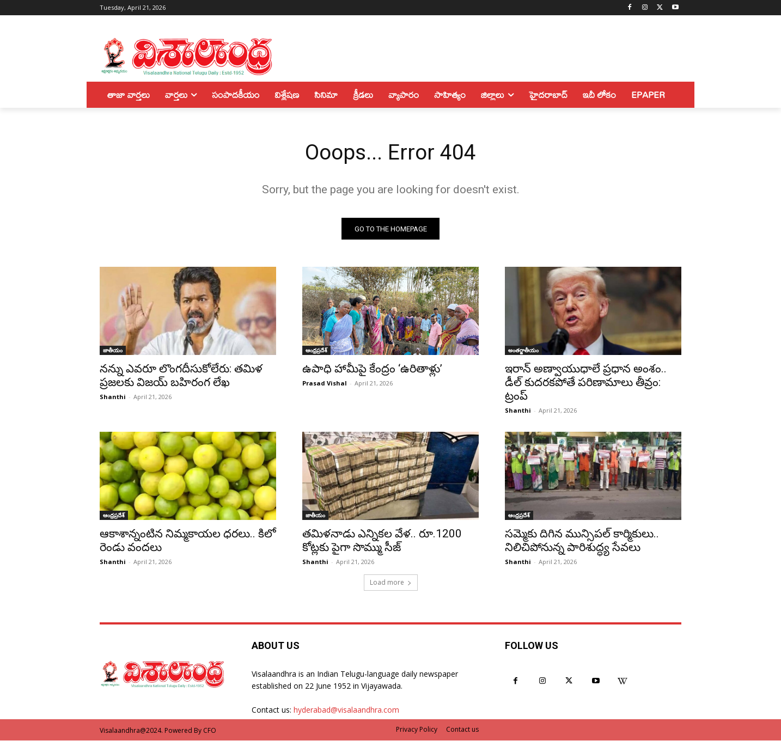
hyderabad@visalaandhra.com (346, 711)
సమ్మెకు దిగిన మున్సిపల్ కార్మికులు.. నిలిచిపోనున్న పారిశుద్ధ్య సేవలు (582, 541)
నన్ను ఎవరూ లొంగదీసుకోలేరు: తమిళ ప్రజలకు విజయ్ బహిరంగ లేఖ (181, 376)
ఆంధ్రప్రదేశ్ (316, 351)
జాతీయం (113, 351)
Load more (391, 583)
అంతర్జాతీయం (523, 351)
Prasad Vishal (324, 384)
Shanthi (113, 398)
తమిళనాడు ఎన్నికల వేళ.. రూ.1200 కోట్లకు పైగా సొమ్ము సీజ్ (382, 541)
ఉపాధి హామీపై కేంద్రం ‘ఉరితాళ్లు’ (372, 369)
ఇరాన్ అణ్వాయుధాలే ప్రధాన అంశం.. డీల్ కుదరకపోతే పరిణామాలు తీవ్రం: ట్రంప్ (586, 383)
